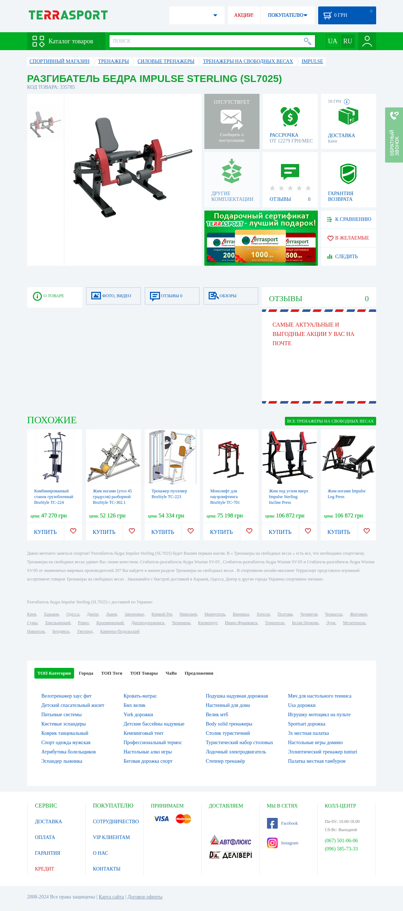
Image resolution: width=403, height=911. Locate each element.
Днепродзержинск (148, 622)
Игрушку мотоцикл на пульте (319, 714)
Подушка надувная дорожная (237, 696)
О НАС (100, 853)
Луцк (330, 622)
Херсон (263, 614)
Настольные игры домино (315, 742)
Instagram (282, 843)
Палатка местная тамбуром (317, 761)
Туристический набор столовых (239, 742)
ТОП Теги (111, 673)
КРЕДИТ (44, 869)
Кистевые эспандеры (64, 724)
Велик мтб (217, 714)
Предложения (199, 673)
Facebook (282, 823)
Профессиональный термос (152, 742)
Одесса (72, 614)
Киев (31, 614)
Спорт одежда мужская (66, 742)
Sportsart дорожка (306, 724)
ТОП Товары (144, 673)
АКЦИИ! (243, 15)
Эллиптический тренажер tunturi (322, 752)
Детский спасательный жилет (73, 705)
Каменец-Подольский (120, 631)
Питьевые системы (62, 714)
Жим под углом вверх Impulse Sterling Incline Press (289, 496)
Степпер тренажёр (225, 761)
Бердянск (61, 631)
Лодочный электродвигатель (236, 752)
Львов (111, 614)
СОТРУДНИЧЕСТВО (116, 821)
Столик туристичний (228, 733)
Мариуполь (214, 614)
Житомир (358, 614)
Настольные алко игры (147, 752)
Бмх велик (134, 705)
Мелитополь (354, 622)
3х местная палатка (308, 733)
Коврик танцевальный (65, 733)
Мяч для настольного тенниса (319, 696)
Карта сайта (111, 897)
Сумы (32, 622)
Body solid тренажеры (229, 724)
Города (86, 673)
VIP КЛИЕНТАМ (111, 837)
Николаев (188, 614)
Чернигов (308, 614)
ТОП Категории (54, 673)
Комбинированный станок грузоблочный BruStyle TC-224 (53, 496)
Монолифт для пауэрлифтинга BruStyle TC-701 (225, 496)
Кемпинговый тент (143, 733)
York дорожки (138, 714)
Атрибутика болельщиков (69, 752)
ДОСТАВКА (48, 821)
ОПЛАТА (45, 837)
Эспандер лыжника (62, 761)
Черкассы (334, 614)
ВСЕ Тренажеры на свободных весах (330, 421)
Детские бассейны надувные (153, 724)
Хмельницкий (58, 622)
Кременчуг (207, 622)
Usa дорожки (302, 705)
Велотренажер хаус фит (67, 696)
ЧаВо (171, 673)
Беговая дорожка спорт (148, 761)
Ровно (83, 622)
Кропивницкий (109, 622)
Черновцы (181, 622)
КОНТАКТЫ (107, 869)
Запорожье (134, 614)
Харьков (51, 614)
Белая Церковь (305, 622)
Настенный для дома (228, 705)
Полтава (285, 614)
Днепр (92, 614)
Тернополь (274, 622)
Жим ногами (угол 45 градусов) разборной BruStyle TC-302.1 (112, 496)
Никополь (36, 631)
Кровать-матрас (140, 696)
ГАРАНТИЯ (47, 853)
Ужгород (85, 631)
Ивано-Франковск (241, 622)
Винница (241, 614)
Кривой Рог (161, 614)
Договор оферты (144, 897)
